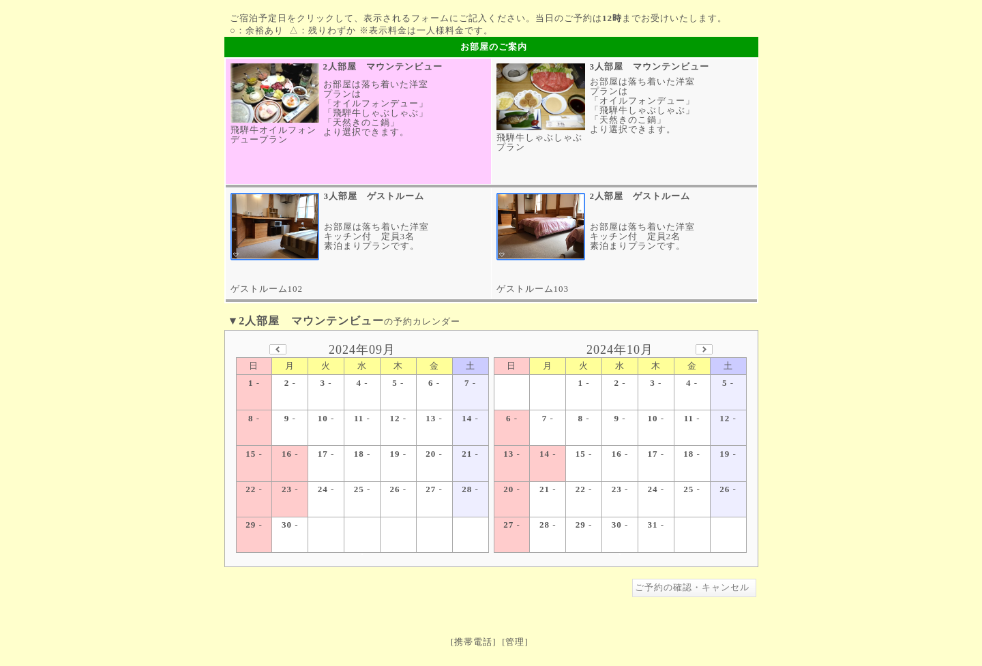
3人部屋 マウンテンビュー (650, 66)
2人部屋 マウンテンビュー (383, 66)
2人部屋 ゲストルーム (640, 196)
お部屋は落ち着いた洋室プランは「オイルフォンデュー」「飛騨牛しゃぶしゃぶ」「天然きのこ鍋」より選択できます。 (375, 108)
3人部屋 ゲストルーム (374, 196)
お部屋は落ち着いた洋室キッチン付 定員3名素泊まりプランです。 (376, 236)
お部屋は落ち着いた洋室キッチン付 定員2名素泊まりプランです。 (642, 236)
